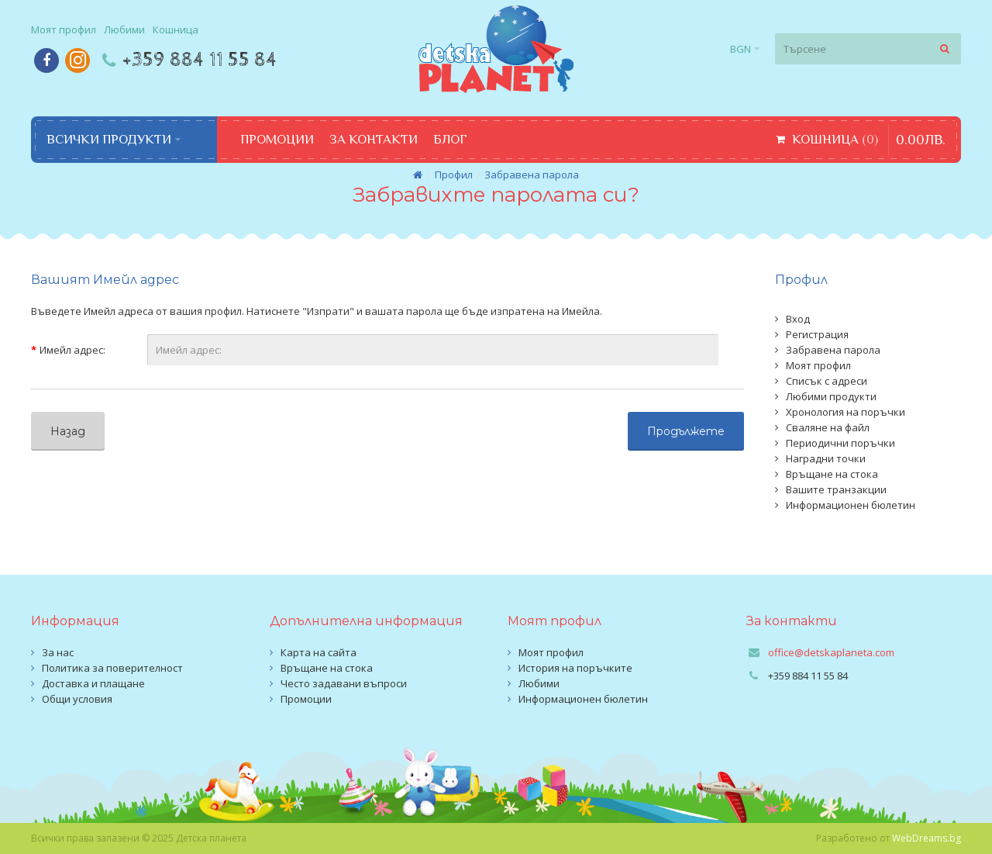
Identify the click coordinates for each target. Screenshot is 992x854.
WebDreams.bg (926, 838)
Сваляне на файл (828, 427)
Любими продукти (831, 396)
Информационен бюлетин (850, 505)
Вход (798, 319)
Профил (454, 175)
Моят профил (818, 365)
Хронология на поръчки (845, 412)
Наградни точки (826, 458)
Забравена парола (531, 175)
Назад (67, 431)
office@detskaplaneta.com (831, 652)
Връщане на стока (832, 474)
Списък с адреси (826, 381)
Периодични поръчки (840, 443)
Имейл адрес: (72, 350)
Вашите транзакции (836, 489)
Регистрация (817, 334)
